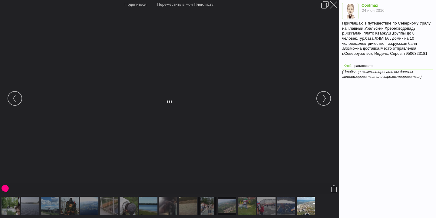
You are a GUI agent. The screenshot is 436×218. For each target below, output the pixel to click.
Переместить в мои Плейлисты (185, 4)
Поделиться (136, 4)
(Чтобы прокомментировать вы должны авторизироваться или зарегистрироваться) (381, 74)
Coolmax (370, 5)
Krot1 (348, 66)
